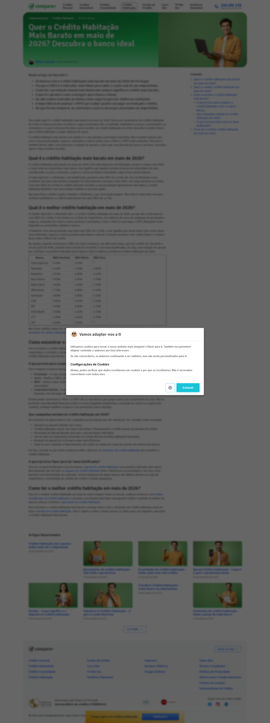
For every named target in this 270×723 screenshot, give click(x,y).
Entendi (188, 388)
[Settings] (170, 387)
